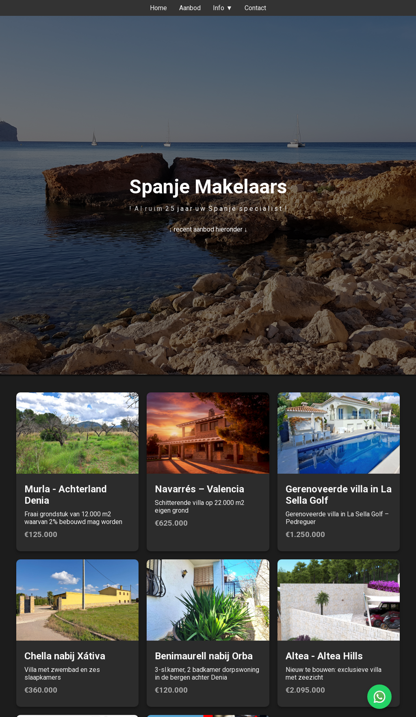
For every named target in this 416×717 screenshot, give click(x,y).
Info (223, 8)
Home (158, 8)
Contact (255, 8)
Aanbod (190, 8)
